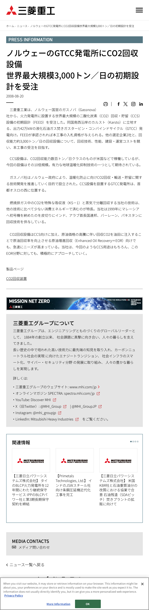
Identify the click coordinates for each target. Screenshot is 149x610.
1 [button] (131, 441)
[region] (74, 593)
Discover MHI (41, 399)
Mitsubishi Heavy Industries (52, 419)
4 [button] (137, 441)
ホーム (10, 26)
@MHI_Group (50, 406)
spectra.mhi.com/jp (79, 393)
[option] (34, 477)
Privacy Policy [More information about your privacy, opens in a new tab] (13, 595)
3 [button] (135, 441)
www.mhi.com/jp (82, 386)
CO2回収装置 (16, 278)
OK (88, 604)
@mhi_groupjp (44, 412)
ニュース (22, 26)
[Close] (142, 584)
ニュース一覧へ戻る (27, 564)
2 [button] (133, 441)
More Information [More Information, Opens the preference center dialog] (58, 604)
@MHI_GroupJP (84, 406)
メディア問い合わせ (34, 547)
